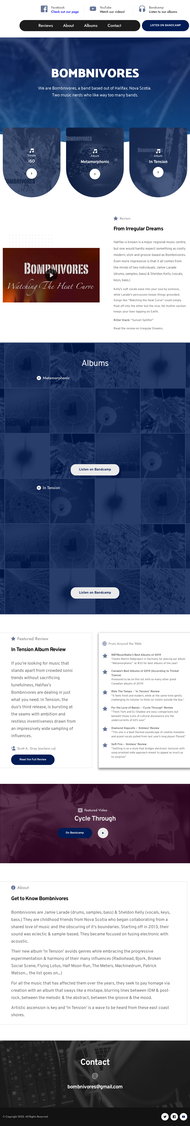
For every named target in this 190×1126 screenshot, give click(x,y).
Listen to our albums (163, 11)
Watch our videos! (112, 11)
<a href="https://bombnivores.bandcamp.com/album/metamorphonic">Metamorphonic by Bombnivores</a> (95, 423)
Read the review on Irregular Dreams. (138, 328)
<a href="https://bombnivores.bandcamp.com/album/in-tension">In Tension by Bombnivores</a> (95, 540)
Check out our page (65, 11)
